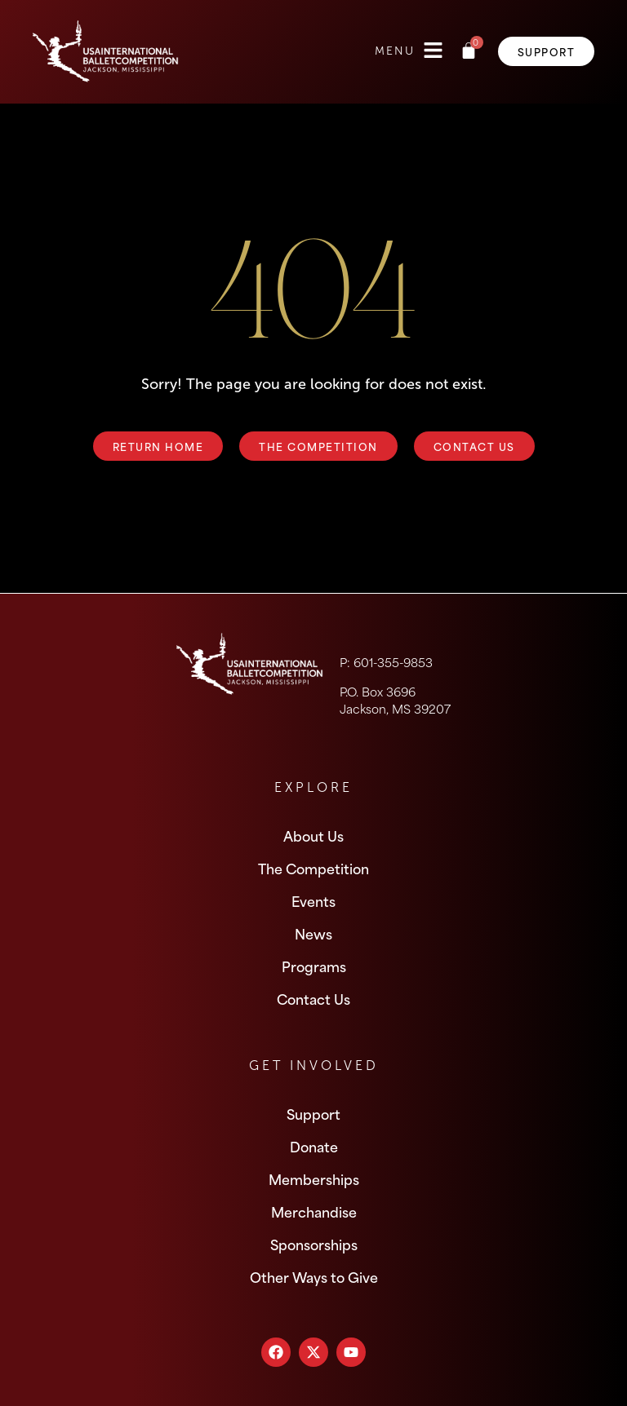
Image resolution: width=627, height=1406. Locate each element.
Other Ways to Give (314, 1276)
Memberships (314, 1178)
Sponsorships (314, 1244)
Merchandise (314, 1211)
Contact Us (313, 998)
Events (313, 900)
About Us (313, 835)
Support (313, 1113)
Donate (314, 1146)
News (313, 933)
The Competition (313, 868)
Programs (314, 965)
